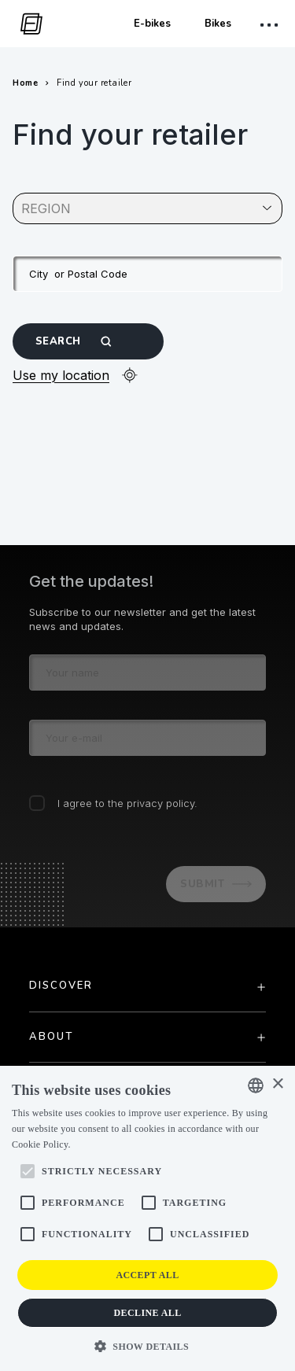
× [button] (277, 1084)
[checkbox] (37, 803)
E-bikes (152, 24)
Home (25, 83)
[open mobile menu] (271, 25)
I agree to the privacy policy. (127, 803)
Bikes (218, 24)
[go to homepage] (27, 24)
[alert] (147, 1218)
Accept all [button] (147, 1275)
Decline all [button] (147, 1312)
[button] (147, 1345)
